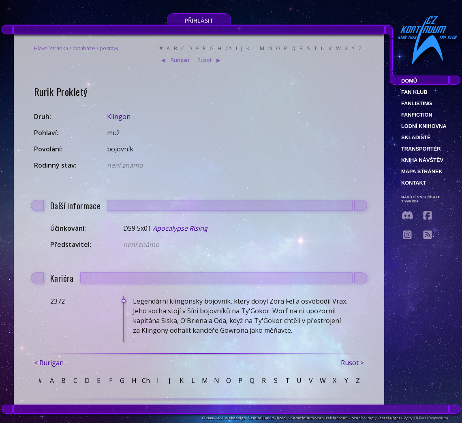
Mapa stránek (422, 171)
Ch (228, 48)
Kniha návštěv (422, 160)
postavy (109, 48)
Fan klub (414, 92)
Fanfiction (416, 115)
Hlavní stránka (51, 48)
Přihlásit (199, 20)
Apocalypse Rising (180, 228)
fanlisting (416, 103)
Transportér (421, 149)
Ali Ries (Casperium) (430, 418)
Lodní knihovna (424, 126)
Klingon (118, 116)
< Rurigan (49, 362)
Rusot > (352, 362)
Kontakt (413, 183)
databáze (84, 48)
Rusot (204, 60)
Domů (409, 81)
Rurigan (180, 60)
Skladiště (416, 137)
